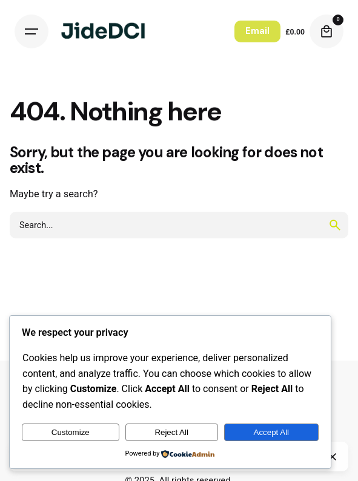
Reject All (171, 432)
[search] (335, 225)
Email (257, 31)
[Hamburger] (31, 31)
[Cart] (326, 31)
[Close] (332, 457)
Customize (70, 432)
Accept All (272, 432)
